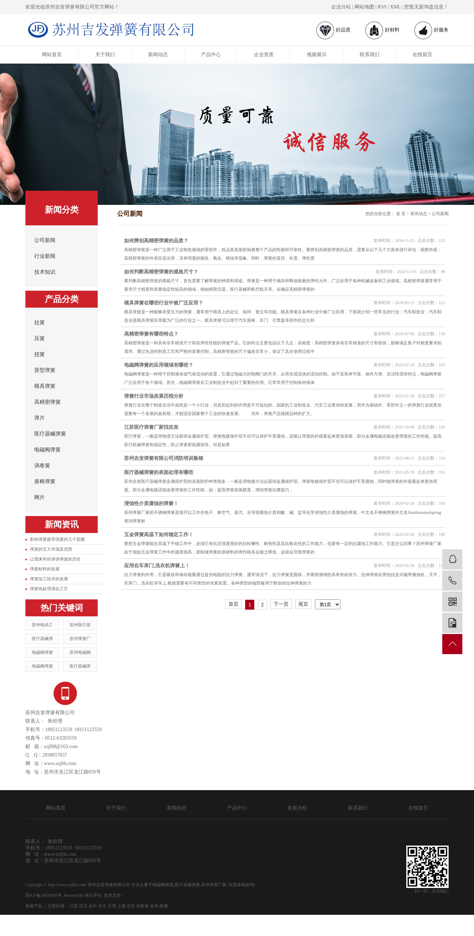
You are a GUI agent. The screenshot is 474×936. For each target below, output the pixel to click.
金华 (154, 906)
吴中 (93, 906)
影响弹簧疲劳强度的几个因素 (57, 539)
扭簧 (39, 354)
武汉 (83, 906)
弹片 (39, 418)
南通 (163, 906)
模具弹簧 (44, 386)
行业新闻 (44, 256)
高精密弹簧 (47, 402)
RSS (382, 7)
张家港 (142, 906)
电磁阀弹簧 (47, 449)
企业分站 (341, 7)
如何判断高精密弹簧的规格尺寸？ (161, 271)
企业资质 (264, 54)
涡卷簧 (42, 465)
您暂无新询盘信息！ (426, 7)
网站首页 (52, 54)
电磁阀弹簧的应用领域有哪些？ (158, 365)
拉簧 (39, 322)
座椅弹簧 (44, 481)
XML (395, 7)
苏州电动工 (42, 624)
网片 (39, 497)
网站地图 (364, 7)
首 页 (401, 213)
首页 (233, 604)
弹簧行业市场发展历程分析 (153, 396)
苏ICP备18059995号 (43, 895)
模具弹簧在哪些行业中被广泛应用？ (163, 303)
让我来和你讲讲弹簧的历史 (55, 559)
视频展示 (317, 54)
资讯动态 (418, 213)
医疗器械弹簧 (50, 434)
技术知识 (44, 272)
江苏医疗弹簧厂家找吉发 (151, 427)
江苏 (73, 906)
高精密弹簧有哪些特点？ (151, 334)
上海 (121, 906)
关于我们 (105, 54)
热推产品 (33, 906)
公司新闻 (44, 240)
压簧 (39, 338)
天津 (112, 906)
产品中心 (211, 54)
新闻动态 (158, 54)
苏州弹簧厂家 (213, 884)
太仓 (102, 906)
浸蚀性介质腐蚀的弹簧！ (151, 503)
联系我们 (369, 54)
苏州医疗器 (80, 624)
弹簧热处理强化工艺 (49, 588)
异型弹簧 (44, 370)
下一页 (281, 604)
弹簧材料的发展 (45, 569)
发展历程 (297, 808)
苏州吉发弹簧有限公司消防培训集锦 (163, 458)
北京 (131, 906)
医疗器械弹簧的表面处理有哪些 (158, 472)
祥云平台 (93, 895)
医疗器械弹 (42, 638)
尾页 (303, 604)
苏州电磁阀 (80, 652)
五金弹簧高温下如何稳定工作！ (158, 534)
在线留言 (422, 54)
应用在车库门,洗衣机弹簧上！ (157, 565)
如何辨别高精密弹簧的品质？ (156, 240)
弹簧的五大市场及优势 (51, 549)
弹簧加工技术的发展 (49, 578)
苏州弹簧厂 (80, 638)
